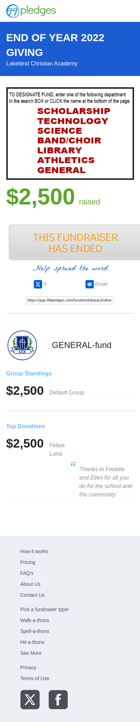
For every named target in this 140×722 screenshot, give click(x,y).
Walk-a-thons (34, 620)
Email (96, 284)
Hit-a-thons (32, 642)
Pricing (28, 562)
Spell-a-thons (35, 631)
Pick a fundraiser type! (44, 609)
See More (31, 653)
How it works (34, 551)
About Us (30, 584)
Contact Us (32, 595)
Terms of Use (34, 678)
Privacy (28, 667)
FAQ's (27, 573)
